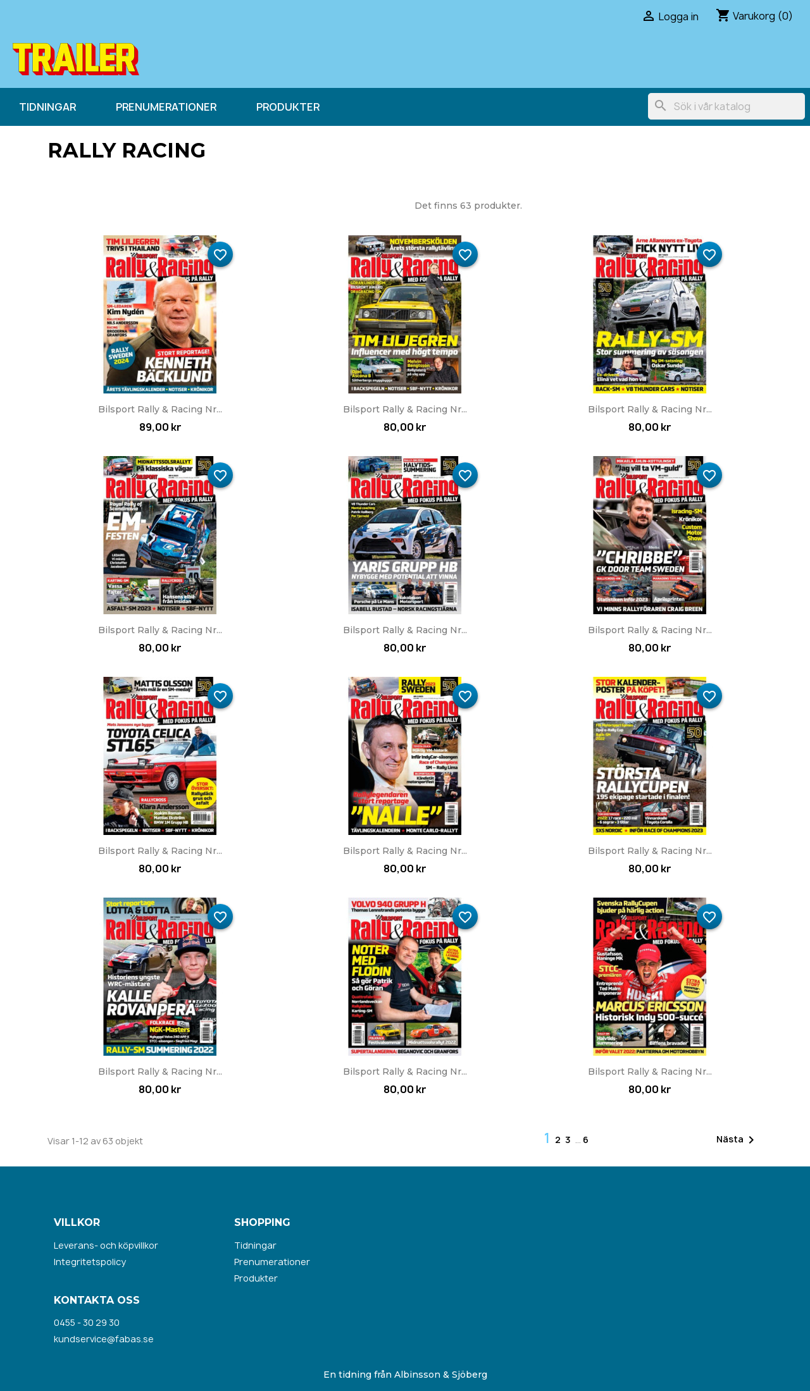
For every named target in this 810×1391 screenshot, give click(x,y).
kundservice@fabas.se (104, 1339)
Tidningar (47, 107)
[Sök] (726, 106)
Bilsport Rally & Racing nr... (160, 409)
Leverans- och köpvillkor (106, 1245)
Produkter (288, 107)
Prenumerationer (166, 107)
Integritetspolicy (90, 1262)
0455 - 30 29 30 (87, 1322)
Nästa (737, 1139)
